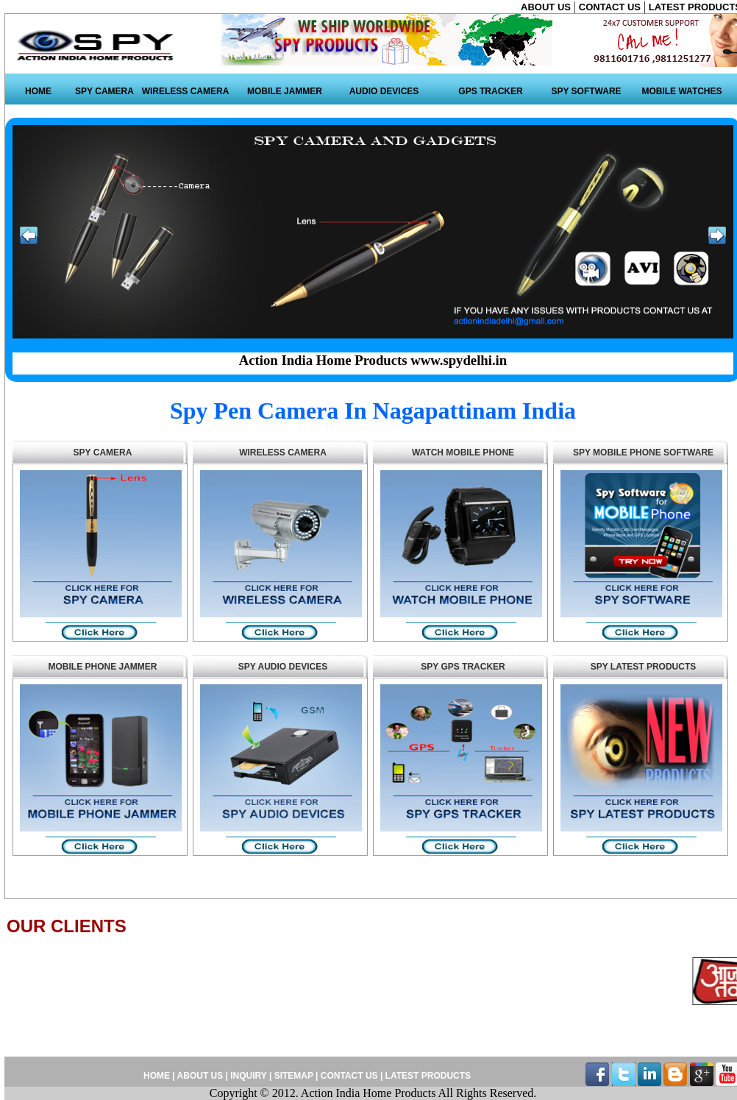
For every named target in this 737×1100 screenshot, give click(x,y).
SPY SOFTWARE (586, 91)
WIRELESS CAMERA (185, 91)
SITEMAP (295, 1076)
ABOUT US (547, 7)
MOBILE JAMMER (284, 91)
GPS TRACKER (490, 91)
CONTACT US (611, 7)
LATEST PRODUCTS (426, 1076)
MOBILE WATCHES (681, 91)
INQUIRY (248, 1076)
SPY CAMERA (104, 91)
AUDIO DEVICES (384, 91)
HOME (38, 91)
